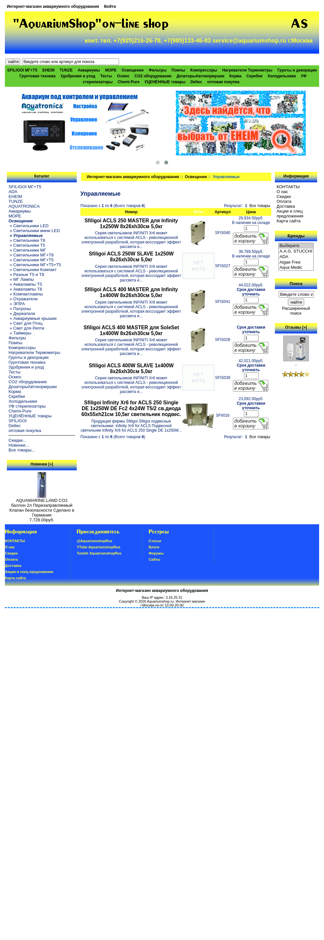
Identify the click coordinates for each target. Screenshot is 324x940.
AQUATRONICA (24, 206)
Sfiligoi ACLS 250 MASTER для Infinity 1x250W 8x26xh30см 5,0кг (131, 223)
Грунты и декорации (297, 70)
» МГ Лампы (21, 279)
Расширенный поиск (296, 311)
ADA (12, 191)
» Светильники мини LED (34, 230)
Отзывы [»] (296, 327)
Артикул (223, 212)
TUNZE (66, 70)
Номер (131, 212)
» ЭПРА (16, 303)
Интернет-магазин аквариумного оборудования (53, 6)
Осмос (123, 76)
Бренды (296, 235)
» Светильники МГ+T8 (31, 255)
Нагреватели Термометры (247, 70)
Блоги (154, 547)
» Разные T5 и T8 (26, 274)
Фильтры (158, 70)
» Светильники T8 (26, 240)
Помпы (178, 70)
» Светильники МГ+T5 (31, 259)
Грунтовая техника (38, 76)
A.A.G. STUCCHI (296, 251)
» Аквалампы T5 (25, 284)
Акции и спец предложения (290, 213)
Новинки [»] (42, 464)
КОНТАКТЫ (288, 186)
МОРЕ (110, 70)
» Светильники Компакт (32, 269)
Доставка (286, 206)
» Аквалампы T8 (25, 289)
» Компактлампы (25, 294)
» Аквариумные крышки (32, 318)
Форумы (156, 553)
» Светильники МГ (27, 250)
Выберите (296, 246)
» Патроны (19, 308)
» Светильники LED (28, 225)
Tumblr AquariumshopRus (99, 553)
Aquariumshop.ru (160, 601)
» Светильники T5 (26, 245)
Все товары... (21, 450)
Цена (251, 212)
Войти (110, 6)
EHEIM (48, 70)
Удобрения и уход (78, 76)
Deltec (196, 82)
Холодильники (281, 76)
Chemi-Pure (129, 82)
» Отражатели (22, 298)
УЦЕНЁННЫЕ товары (164, 82)
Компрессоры (203, 70)
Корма (235, 76)
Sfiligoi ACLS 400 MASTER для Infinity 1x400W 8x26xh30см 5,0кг (131, 292)
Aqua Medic (296, 267)
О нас (282, 191)
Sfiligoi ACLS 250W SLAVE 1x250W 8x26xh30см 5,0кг (131, 256)
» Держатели (21, 313)
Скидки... (17, 440)
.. (296, 362)
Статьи (155, 541)
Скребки (255, 76)
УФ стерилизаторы (27, 406)
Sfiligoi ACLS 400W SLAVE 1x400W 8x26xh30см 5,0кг (131, 368)
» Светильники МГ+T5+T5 (34, 264)
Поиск (296, 283)
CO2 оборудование (152, 76)
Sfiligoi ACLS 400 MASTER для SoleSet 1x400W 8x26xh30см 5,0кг (131, 330)
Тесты (106, 76)
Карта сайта (288, 220)
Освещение (196, 177)
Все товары (259, 205)
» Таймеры (19, 333)
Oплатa (284, 201)
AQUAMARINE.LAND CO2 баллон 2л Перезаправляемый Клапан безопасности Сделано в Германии (41, 505)
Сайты (154, 559)
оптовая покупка (223, 82)
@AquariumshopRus (94, 541)
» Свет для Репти (26, 328)
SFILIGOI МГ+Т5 (22, 70)
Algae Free (296, 262)
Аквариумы (89, 70)
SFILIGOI (17, 420)
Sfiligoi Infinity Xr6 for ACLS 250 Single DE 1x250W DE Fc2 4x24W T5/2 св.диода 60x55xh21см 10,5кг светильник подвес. (131, 408)
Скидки (284, 196)
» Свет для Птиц (25, 323)
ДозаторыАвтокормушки (200, 76)
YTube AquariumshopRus (98, 547)
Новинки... (18, 445)
